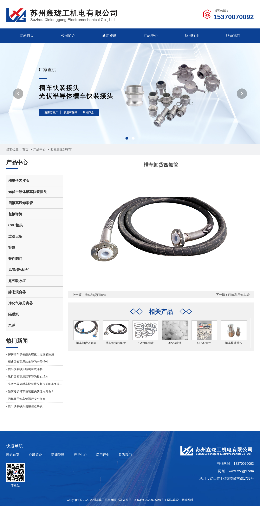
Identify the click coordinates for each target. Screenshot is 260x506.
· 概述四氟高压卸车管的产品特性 (27, 361)
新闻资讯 (109, 36)
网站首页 (27, 36)
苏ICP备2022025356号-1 (150, 499)
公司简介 (68, 36)
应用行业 (192, 36)
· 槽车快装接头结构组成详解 (24, 369)
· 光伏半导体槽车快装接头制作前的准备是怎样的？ (34, 384)
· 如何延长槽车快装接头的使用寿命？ (30, 391)
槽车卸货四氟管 (95, 295)
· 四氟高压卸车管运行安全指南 (25, 398)
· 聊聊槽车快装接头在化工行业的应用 (30, 354)
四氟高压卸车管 (61, 149)
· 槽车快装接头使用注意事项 (24, 406)
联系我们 (233, 36)
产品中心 (151, 36)
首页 (25, 149)
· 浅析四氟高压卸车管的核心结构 (27, 376)
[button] (18, 93)
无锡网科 (187, 499)
